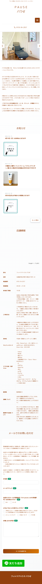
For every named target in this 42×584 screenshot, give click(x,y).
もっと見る (35, 220)
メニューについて (10, 515)
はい (7, 502)
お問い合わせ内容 (10, 521)
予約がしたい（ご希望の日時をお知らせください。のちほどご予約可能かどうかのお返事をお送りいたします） (21, 511)
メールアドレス (9, 488)
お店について (23, 515)
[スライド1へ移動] (20, 58)
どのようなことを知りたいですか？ (15, 508)
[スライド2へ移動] (22, 58)
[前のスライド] (2, 46)
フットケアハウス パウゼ (21, 576)
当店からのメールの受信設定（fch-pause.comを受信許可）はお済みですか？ (20, 499)
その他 (33, 515)
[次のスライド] (39, 46)
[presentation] (21, 542)
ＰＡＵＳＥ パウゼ (21, 9)
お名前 (7, 479)
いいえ (14, 502)
